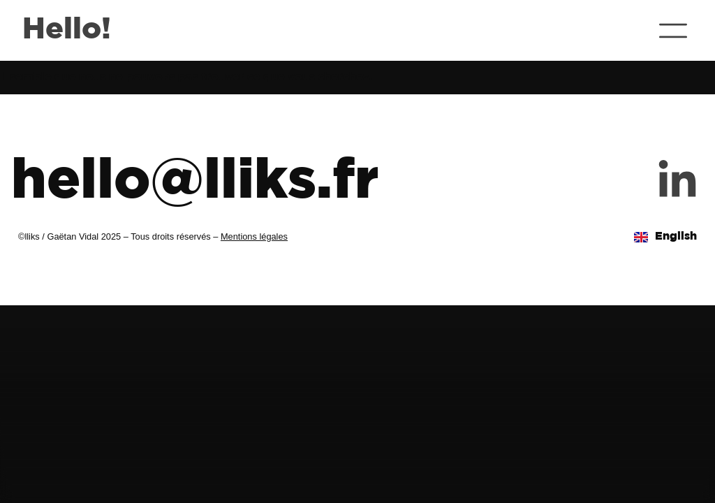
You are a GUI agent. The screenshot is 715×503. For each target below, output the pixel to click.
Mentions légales (254, 236)
